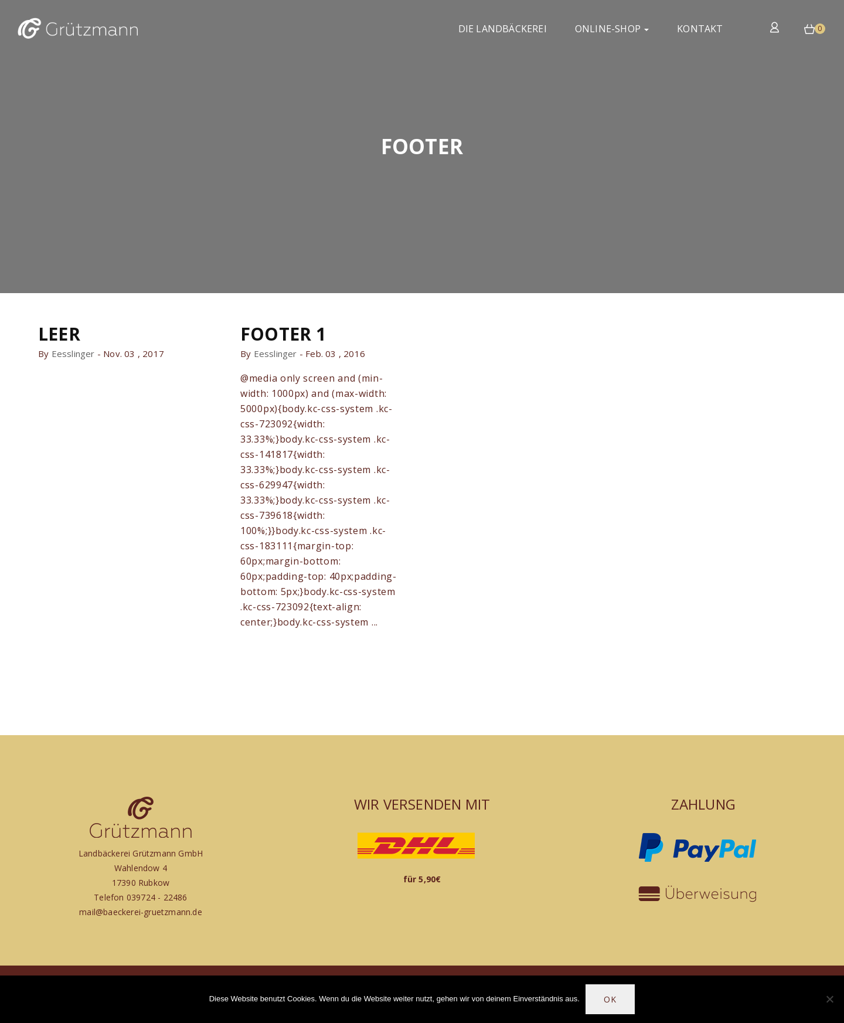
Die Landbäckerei (502, 28)
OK (610, 999)
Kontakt (700, 28)
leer (59, 334)
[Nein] (829, 999)
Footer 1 (283, 334)
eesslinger (73, 353)
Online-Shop (612, 28)
